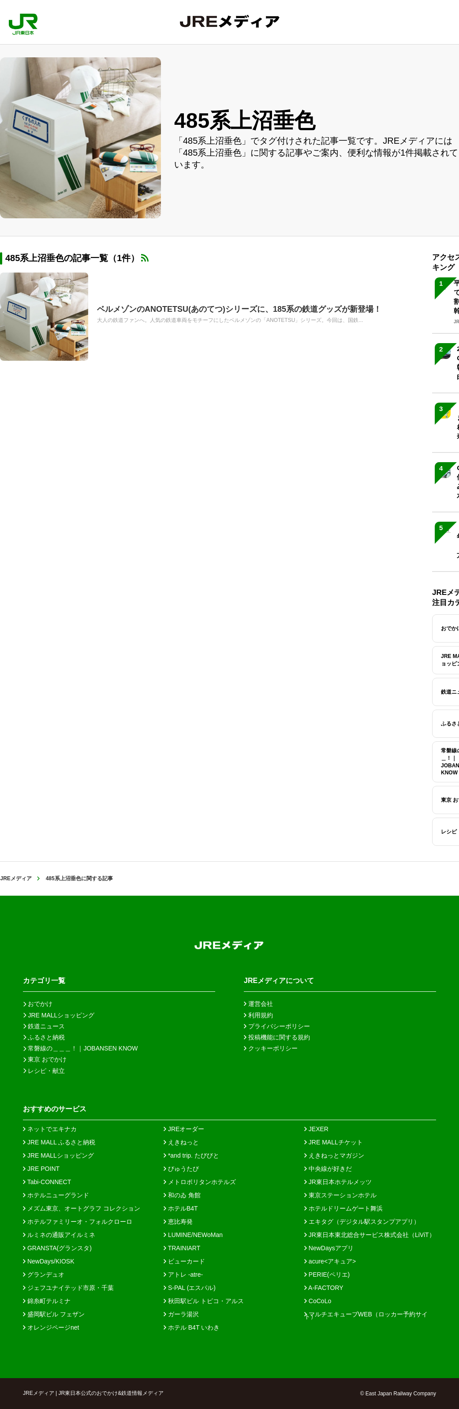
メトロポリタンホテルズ (200, 1182)
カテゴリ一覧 (44, 980)
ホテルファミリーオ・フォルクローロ (77, 1221)
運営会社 (258, 1003)
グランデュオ (43, 1274)
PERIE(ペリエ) (327, 1274)
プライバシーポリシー (277, 1026)
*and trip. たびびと (191, 1155)
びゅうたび (181, 1168)
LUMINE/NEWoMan (193, 1235)
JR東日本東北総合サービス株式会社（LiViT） (369, 1235)
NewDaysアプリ (329, 1248)
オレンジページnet (51, 1327)
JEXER (316, 1129)
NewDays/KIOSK (48, 1261)
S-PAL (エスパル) (190, 1288)
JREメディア (16, 878)
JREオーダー (184, 1129)
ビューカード (184, 1261)
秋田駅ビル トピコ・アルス (204, 1301)
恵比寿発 (178, 1221)
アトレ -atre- (183, 1274)
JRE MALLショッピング (58, 1155)
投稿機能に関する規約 (277, 1037)
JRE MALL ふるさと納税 (59, 1142)
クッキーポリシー (271, 1048)
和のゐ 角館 (182, 1195)
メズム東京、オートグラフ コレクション (81, 1208)
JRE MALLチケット (333, 1142)
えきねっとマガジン (334, 1155)
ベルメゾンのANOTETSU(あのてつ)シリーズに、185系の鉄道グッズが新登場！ (239, 309)
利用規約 (258, 1015)
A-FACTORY (323, 1288)
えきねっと (181, 1142)
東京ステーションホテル (340, 1195)
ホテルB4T (181, 1208)
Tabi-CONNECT (47, 1182)
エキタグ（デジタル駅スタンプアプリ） (362, 1221)
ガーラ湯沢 (181, 1314)
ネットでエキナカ (50, 1129)
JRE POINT (41, 1168)
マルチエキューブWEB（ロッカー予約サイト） (366, 1314)
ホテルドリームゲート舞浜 (343, 1208)
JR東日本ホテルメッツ (338, 1182)
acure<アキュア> (330, 1261)
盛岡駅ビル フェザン (54, 1314)
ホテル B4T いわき (192, 1327)
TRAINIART (182, 1248)
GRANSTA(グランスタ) (57, 1248)
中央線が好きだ (328, 1168)
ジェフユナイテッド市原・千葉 (68, 1288)
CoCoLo (317, 1301)
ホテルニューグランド (56, 1195)
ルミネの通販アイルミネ (59, 1235)
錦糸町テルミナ (47, 1301)
